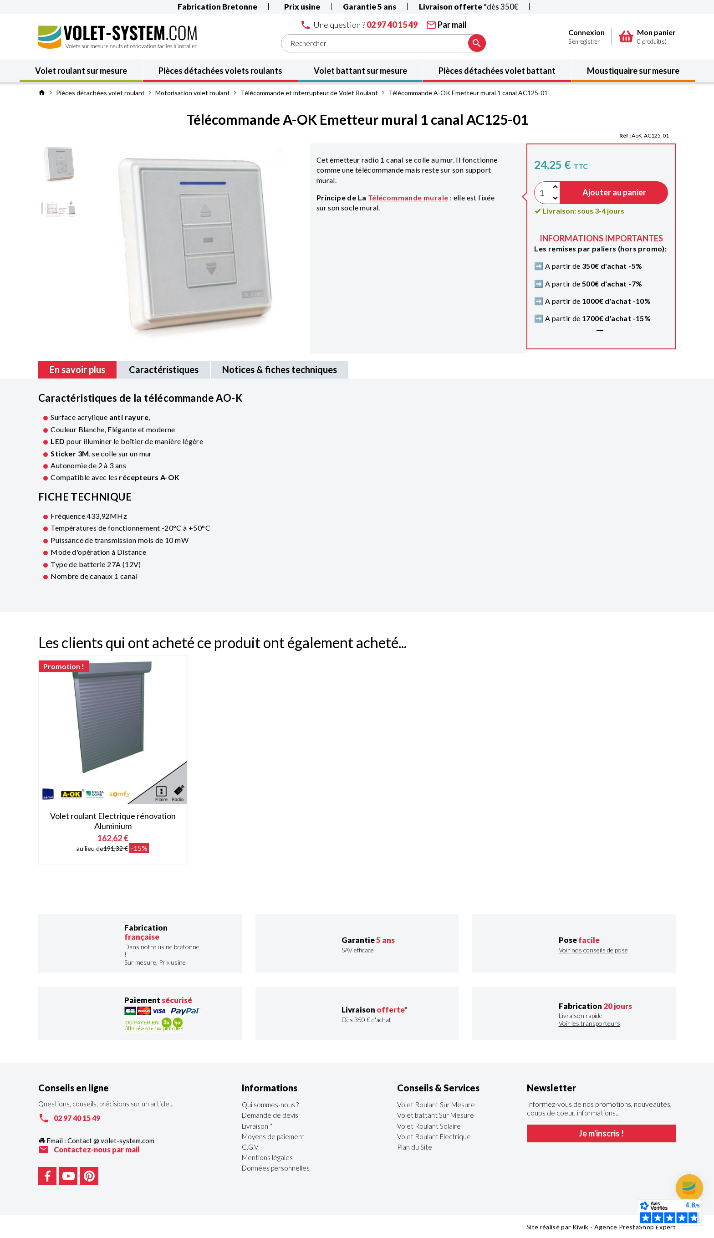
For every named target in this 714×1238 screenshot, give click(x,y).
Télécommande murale (408, 197)
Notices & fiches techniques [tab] (279, 369)
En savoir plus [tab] (77, 369)
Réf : (625, 135)
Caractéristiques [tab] (164, 369)
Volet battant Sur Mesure (435, 1115)
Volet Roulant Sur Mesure (436, 1104)
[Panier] (626, 36)
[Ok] (477, 43)
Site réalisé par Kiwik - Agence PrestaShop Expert (601, 1227)
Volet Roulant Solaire (429, 1126)
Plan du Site (414, 1147)
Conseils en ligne (73, 1087)
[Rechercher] (383, 43)
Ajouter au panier (614, 192)
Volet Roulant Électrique (434, 1136)
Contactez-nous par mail (97, 1149)
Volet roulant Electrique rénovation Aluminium (113, 821)
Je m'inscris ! (601, 1133)
